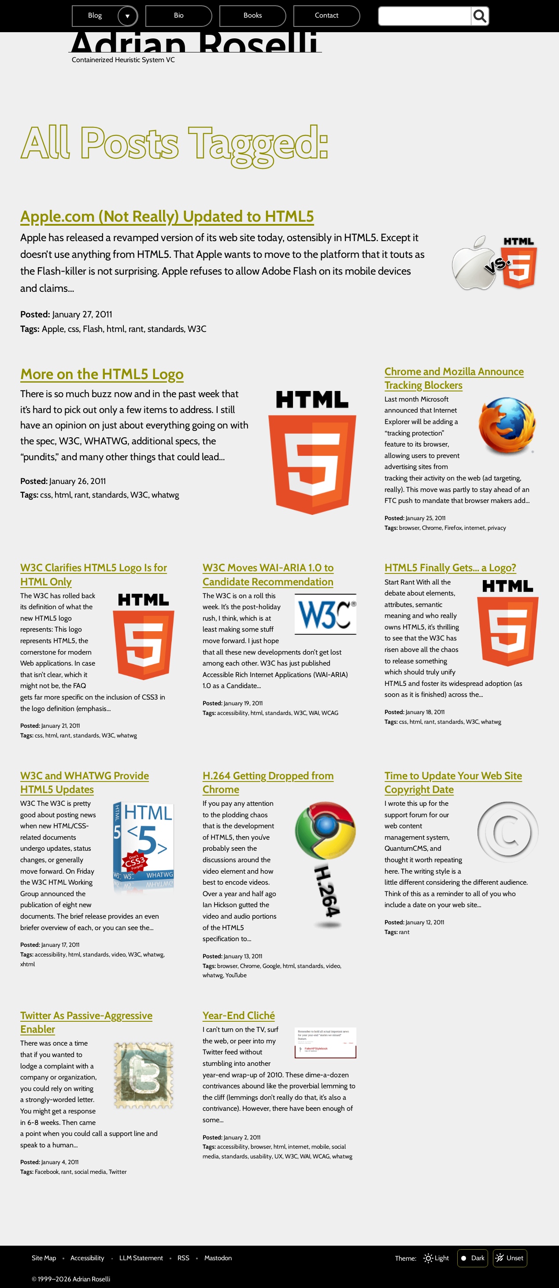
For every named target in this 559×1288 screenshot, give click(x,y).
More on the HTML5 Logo (102, 374)
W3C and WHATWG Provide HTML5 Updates (84, 782)
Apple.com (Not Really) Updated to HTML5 (167, 216)
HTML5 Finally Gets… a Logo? (450, 567)
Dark (478, 1258)
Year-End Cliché (239, 1015)
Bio (179, 15)
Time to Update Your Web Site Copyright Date (453, 782)
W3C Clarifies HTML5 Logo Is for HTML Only (93, 574)
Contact (326, 15)
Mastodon (218, 1258)
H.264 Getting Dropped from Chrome (268, 782)
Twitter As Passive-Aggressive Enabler (86, 1022)
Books (253, 15)
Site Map (44, 1258)
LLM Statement (141, 1258)
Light (442, 1258)
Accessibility (87, 1258)
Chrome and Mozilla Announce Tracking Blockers (454, 378)
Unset (515, 1258)
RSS (183, 1258)
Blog (95, 15)
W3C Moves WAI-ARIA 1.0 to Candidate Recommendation (268, 574)
